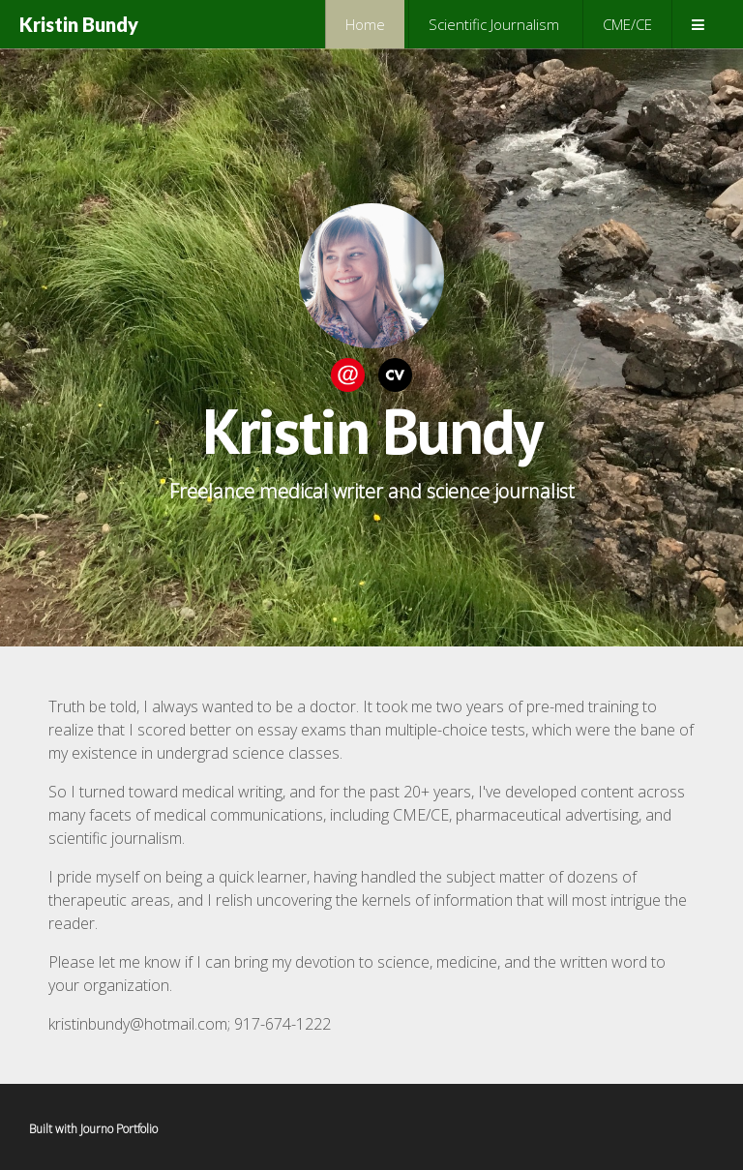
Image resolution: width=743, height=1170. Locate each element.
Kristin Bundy (78, 24)
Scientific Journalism (494, 24)
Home (365, 24)
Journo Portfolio (119, 1129)
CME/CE (627, 24)
